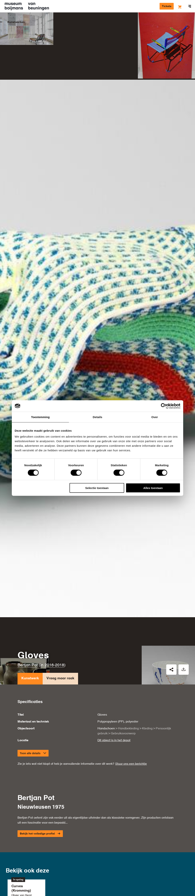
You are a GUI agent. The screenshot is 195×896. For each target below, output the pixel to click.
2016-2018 (54, 614)
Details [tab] (97, 416)
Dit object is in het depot (114, 689)
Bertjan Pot (28, 614)
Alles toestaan (153, 488)
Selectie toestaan (97, 488)
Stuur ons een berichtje (131, 712)
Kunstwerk (30, 628)
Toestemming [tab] (40, 416)
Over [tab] (154, 416)
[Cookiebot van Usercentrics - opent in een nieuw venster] (163, 406)
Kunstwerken (16, 22)
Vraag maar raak (60, 628)
